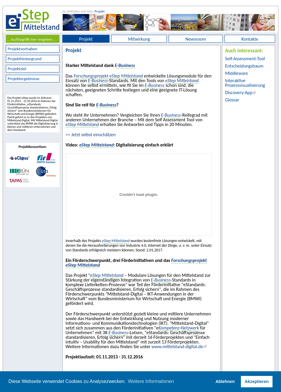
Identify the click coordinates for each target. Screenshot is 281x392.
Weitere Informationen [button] (151, 381)
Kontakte (249, 39)
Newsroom (195, 39)
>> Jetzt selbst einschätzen (91, 134)
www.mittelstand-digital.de (177, 346)
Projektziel (17, 68)
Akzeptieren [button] (257, 381)
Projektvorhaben (22, 48)
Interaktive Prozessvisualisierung (245, 83)
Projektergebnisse (24, 78)
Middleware (236, 73)
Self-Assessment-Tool (245, 58)
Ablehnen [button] (225, 381)
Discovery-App (238, 92)
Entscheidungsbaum (244, 66)
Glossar (232, 100)
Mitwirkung (139, 39)
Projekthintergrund (25, 58)
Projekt (100, 11)
